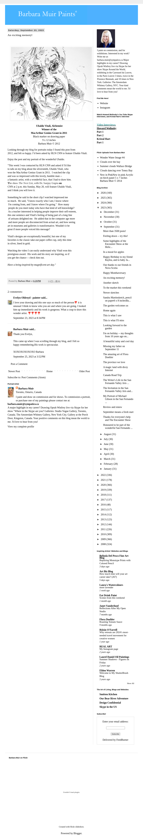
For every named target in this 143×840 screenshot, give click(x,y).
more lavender (106, 587)
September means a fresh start (118, 412)
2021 (103, 479)
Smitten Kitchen (108, 694)
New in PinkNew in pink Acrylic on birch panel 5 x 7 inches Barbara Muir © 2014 (116, 177)
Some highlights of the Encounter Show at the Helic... (115, 243)
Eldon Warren (107, 670)
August (108, 434)
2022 (103, 475)
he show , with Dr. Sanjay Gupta (34, 183)
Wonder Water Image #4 (112, 157)
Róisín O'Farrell (108, 629)
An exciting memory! (114, 277)
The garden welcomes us (115, 305)
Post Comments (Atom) (34, 377)
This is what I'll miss (113, 320)
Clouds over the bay (110, 161)
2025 (103, 197)
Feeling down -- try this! (115, 236)
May (106, 449)
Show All (130, 683)
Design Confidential (110, 702)
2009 (103, 539)
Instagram (105, 107)
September (109, 226)
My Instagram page (108, 649)
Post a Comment (19, 364)
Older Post (84, 371)
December (109, 211)
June (106, 444)
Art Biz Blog (106, 571)
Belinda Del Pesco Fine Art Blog (113, 556)
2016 (103, 504)
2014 (103, 514)
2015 (103, 509)
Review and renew (112, 407)
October (108, 221)
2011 (103, 529)
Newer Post (14, 371)
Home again (109, 310)
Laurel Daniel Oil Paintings (114, 657)
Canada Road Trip (112, 375)
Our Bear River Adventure (113, 698)
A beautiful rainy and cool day (118, 341)
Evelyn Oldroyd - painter (26, 297)
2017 (103, 499)
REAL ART (105, 646)
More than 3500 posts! (114, 231)
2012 (103, 524)
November (109, 216)
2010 (103, 534)
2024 (103, 202)
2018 (103, 494)
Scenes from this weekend (112, 597)
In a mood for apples (113, 252)
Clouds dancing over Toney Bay (116, 170)
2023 (103, 207)
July (106, 439)
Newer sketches (111, 292)
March (107, 458)
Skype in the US (108, 706)
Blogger (77, 833)
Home (49, 371)
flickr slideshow (77, 827)
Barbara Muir (21, 329)
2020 (103, 484)
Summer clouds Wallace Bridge (116, 166)
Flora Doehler (107, 619)
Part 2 (100, 135)
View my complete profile (21, 426)
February (109, 463)
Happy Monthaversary (114, 272)
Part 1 (100, 131)
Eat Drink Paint (108, 595)
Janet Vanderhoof (109, 605)
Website (104, 103)
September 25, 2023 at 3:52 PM (29, 356)
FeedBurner (122, 739)
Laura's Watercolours (111, 585)
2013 (103, 519)
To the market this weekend (117, 287)
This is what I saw (112, 315)
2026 (103, 192)
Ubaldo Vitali (64, 186)
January (108, 468)
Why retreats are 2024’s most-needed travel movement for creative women (113, 635)
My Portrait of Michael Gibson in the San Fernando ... (118, 399)
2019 (103, 489)
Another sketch (111, 282)
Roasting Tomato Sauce (110, 622)
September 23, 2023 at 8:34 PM (29, 318)
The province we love (114, 362)
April (107, 454)
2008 (103, 544)
